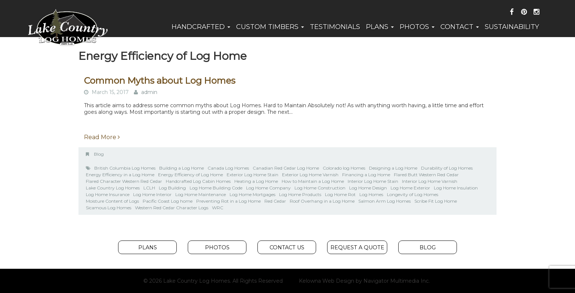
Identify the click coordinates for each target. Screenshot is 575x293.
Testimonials (335, 27)
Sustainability (512, 27)
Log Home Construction (319, 188)
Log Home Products (300, 194)
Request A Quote (357, 247)
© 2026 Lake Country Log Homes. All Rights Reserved (213, 281)
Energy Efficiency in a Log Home (120, 174)
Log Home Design (368, 188)
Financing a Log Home (366, 174)
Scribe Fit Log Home (435, 201)
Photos (417, 27)
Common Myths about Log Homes (159, 80)
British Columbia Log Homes (124, 168)
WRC (217, 207)
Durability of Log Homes (447, 168)
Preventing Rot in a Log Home (228, 201)
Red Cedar (275, 201)
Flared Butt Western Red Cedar (426, 174)
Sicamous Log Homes (108, 207)
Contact (459, 27)
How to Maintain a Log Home (313, 181)
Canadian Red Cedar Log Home (286, 168)
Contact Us (287, 247)
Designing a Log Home (393, 168)
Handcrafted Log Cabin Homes (198, 181)
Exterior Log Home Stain (252, 174)
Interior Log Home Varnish (429, 181)
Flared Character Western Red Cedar (124, 181)
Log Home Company (268, 188)
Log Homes (371, 194)
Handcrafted (201, 27)
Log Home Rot (340, 194)
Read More (102, 137)
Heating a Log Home (256, 181)
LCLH (149, 188)
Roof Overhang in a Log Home (322, 201)
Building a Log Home (181, 168)
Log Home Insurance (107, 194)
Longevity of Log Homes (412, 194)
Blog (99, 154)
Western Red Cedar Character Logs (171, 207)
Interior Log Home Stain (373, 181)
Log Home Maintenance (200, 194)
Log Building (172, 188)
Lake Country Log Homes (113, 188)
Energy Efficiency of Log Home (190, 174)
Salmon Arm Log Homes (384, 201)
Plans (380, 27)
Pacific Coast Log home (168, 201)
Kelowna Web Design (326, 281)
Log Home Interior (152, 194)
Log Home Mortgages (252, 194)
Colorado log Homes (344, 168)
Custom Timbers (270, 27)
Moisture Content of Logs (112, 201)
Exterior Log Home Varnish (310, 174)
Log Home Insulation (456, 188)
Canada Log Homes (228, 168)
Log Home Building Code (216, 188)
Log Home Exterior (410, 188)
